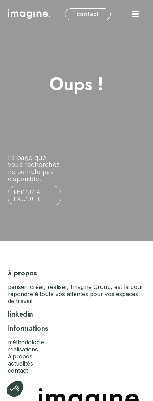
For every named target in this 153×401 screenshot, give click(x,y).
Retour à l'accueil (27, 195)
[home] (29, 14)
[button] (135, 14)
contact (88, 14)
